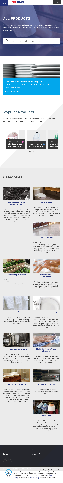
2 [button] (33, 151)
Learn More (12, 91)
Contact (35, 452)
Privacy (6, 456)
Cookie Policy (34, 478)
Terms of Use (36, 456)
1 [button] (30, 151)
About (5, 452)
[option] (15, 139)
